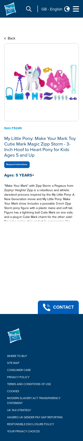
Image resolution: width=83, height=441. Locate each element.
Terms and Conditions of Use (29, 384)
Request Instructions (16, 164)
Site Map (13, 363)
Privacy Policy (18, 377)
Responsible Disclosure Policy (30, 424)
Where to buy (17, 356)
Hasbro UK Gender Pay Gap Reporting (35, 417)
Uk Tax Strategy (19, 410)
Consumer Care (19, 370)
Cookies (13, 391)
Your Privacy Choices (23, 431)
